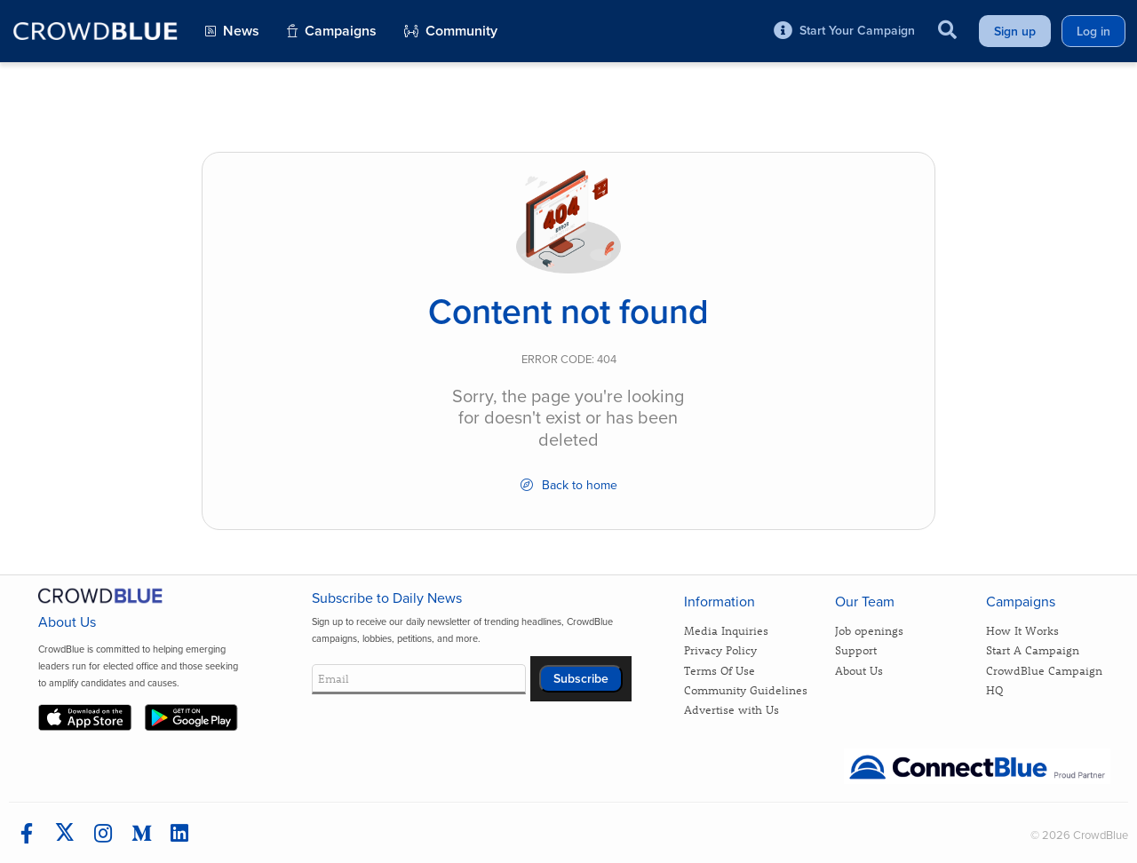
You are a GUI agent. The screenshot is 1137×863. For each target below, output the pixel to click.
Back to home (569, 485)
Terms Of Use (719, 669)
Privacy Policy (720, 649)
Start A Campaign (1032, 649)
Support (856, 649)
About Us (859, 669)
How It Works (1022, 629)
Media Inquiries (726, 629)
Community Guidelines (745, 689)
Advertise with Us (731, 709)
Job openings (869, 629)
